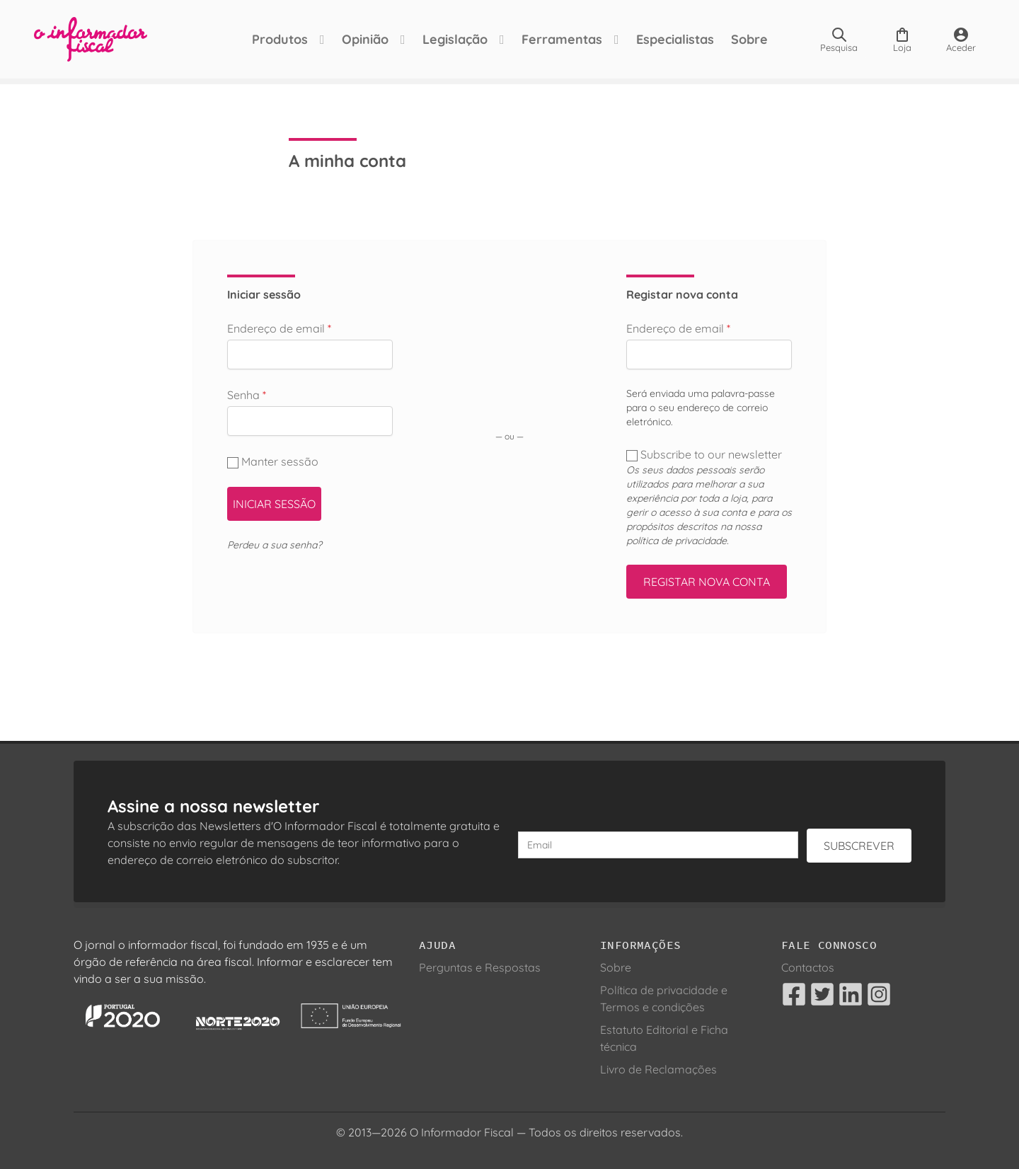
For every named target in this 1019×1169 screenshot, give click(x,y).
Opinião (365, 39)
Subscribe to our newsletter (705, 454)
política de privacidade (676, 540)
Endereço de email (279, 328)
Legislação (455, 39)
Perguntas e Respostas (480, 967)
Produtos (280, 39)
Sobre (749, 39)
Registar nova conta (706, 582)
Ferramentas (562, 39)
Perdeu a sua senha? (274, 545)
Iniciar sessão (274, 504)
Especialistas (675, 39)
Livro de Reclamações (658, 1069)
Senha (246, 395)
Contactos (807, 967)
